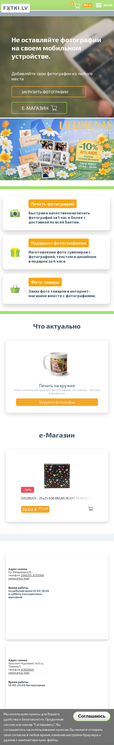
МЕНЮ (104, 5)
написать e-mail (18, 578)
